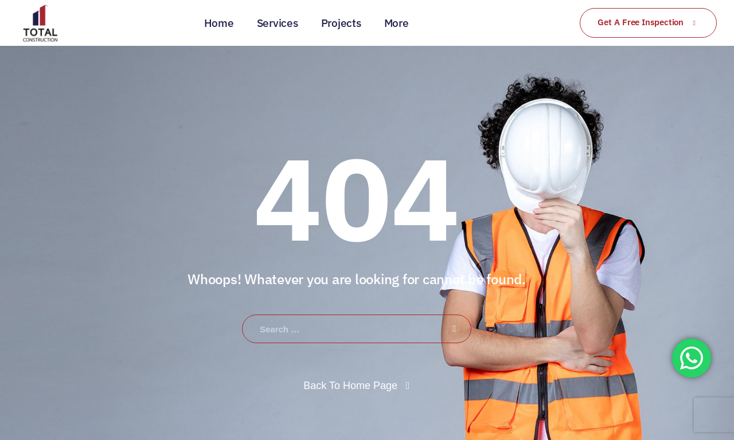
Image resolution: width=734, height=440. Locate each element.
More (396, 23)
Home (219, 23)
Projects (341, 23)
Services (277, 23)
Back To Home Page (350, 385)
